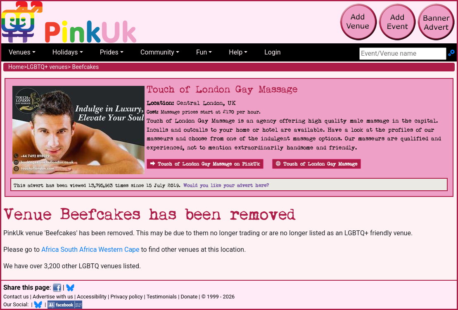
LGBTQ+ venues (47, 67)
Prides (109, 52)
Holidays (65, 52)
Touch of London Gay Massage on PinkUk (205, 164)
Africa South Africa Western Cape (90, 249)
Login (272, 52)
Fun (201, 52)
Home (16, 67)
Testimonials (162, 296)
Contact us (16, 296)
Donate (188, 296)
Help (235, 52)
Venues (20, 52)
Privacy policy (126, 296)
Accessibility (92, 296)
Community (157, 52)
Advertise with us (53, 296)
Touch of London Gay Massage (316, 164)
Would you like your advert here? (226, 185)
